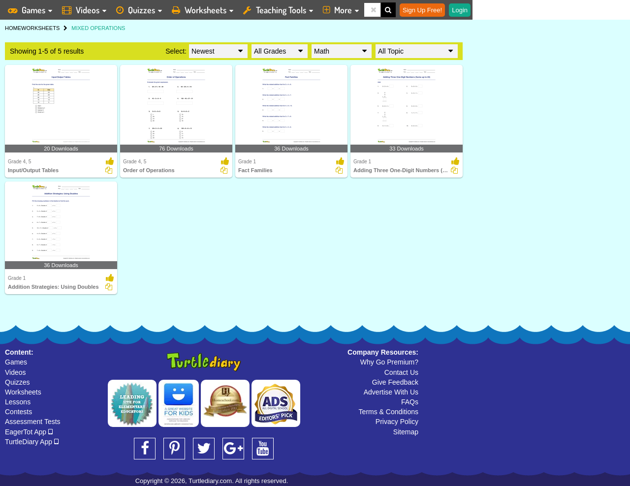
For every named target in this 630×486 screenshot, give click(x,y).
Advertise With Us (391, 392)
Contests (18, 412)
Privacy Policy (397, 421)
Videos (15, 372)
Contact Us (401, 372)
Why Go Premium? (389, 362)
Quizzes (17, 382)
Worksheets (23, 392)
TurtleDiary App (32, 442)
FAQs (409, 402)
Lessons (18, 402)
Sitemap (405, 432)
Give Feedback (395, 382)
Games (16, 362)
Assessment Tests (33, 421)
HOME (13, 28)
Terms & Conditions (388, 412)
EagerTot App (29, 432)
